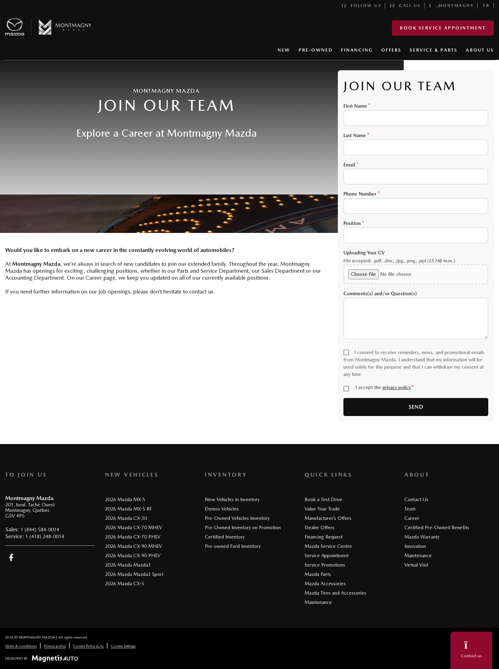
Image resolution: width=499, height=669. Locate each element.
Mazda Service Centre (328, 546)
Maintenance (318, 602)
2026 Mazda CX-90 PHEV (132, 555)
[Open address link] (30, 510)
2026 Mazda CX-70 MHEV (133, 527)
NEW (284, 50)
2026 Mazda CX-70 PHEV (132, 537)
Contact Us (416, 499)
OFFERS (391, 50)
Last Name (415, 144)
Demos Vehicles (222, 509)
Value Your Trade (322, 509)
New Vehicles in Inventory (232, 499)
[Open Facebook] (11, 557)
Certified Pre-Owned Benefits (436, 527)
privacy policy (397, 387)
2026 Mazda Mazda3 (128, 565)
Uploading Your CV (415, 267)
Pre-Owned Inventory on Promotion (243, 527)
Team (409, 509)
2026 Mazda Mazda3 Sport (134, 574)
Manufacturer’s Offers (328, 518)
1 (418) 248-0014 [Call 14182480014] (44, 536)
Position (415, 231)
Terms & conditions (21, 646)
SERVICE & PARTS (433, 50)
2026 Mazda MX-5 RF (128, 509)
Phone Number (415, 202)
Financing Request (324, 537)
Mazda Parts (318, 574)
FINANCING (357, 50)
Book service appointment (443, 27)
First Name (415, 114)
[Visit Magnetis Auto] (56, 658)
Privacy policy (55, 646)
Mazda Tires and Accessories (335, 593)
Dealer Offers (319, 527)
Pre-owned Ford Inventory (233, 546)
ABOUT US (480, 50)
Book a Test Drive (323, 499)
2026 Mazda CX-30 (126, 518)
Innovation (415, 546)
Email (415, 173)
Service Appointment (327, 555)
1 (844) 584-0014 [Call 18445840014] (39, 529)
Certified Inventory (225, 537)
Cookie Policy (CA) (88, 646)
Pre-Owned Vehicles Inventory (237, 518)
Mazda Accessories (325, 583)
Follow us (362, 5)
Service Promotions (325, 565)
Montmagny (451, 5)
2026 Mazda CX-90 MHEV (133, 546)
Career (411, 518)
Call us (405, 5)
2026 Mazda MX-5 (125, 499)
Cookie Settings (123, 646)
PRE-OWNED (316, 50)
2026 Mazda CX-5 (124, 583)
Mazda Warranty (421, 537)
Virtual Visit (416, 565)
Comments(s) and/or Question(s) (415, 316)
